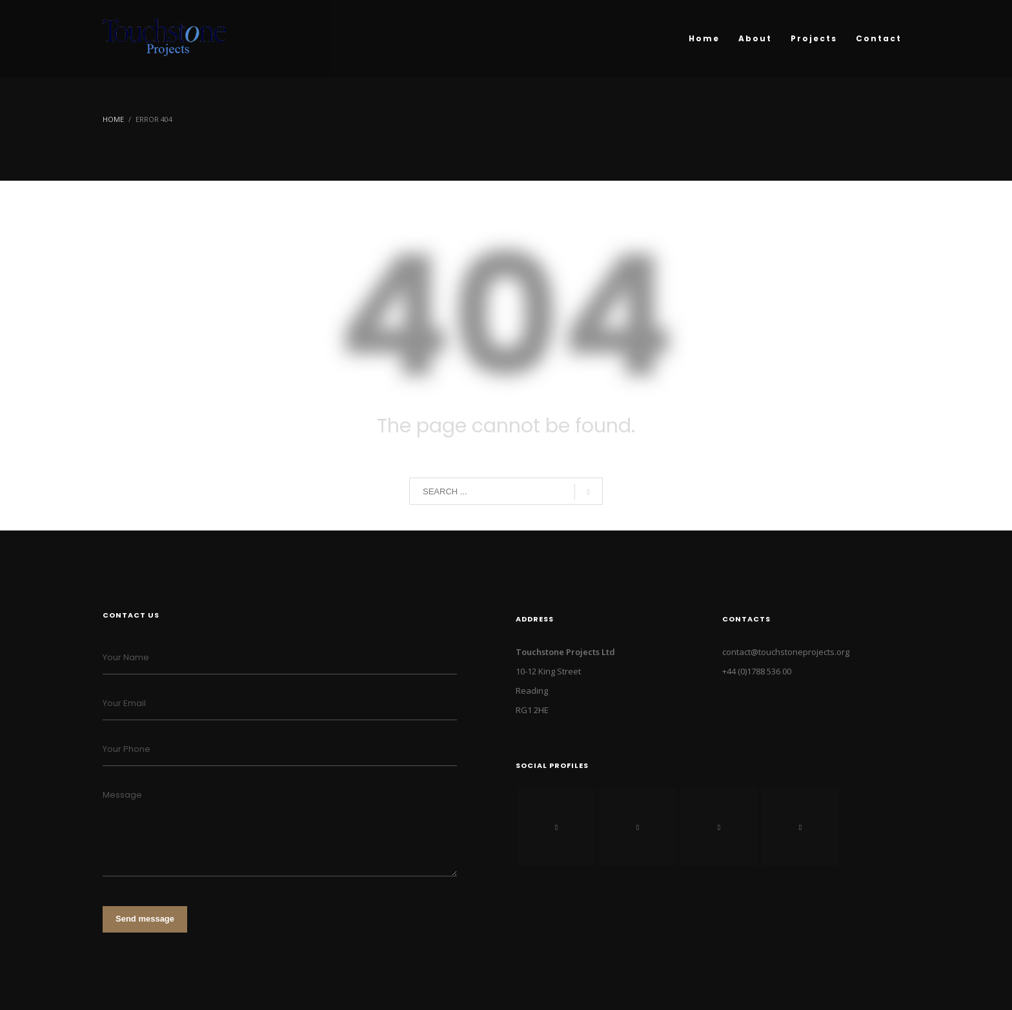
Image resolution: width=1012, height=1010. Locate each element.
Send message (145, 919)
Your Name (126, 657)
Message (122, 795)
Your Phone (126, 749)
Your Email (124, 703)
